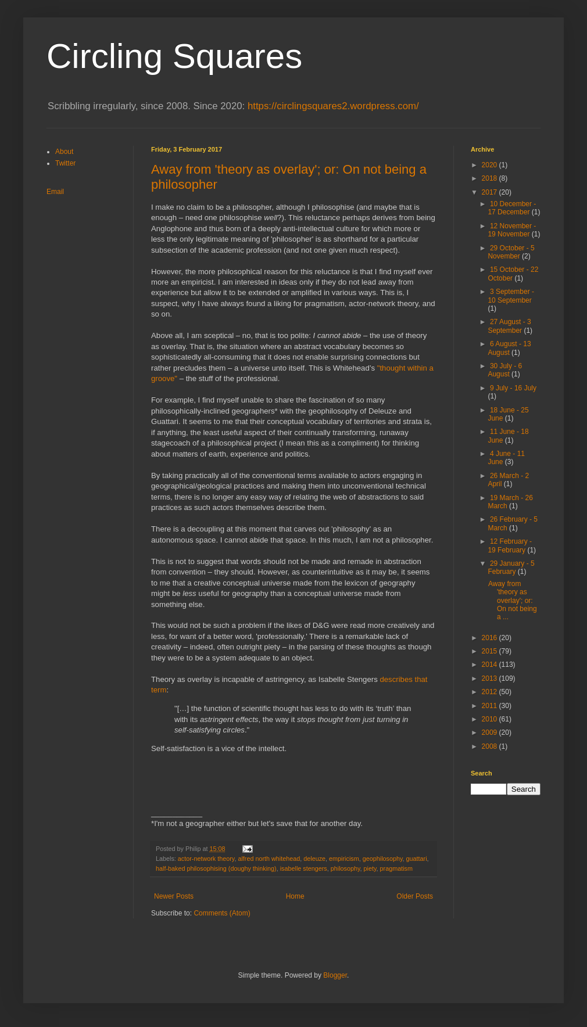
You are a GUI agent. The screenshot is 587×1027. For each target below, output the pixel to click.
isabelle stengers (303, 868)
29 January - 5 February (511, 567)
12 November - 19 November (512, 230)
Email (55, 192)
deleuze (314, 858)
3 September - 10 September (511, 296)
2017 (490, 192)
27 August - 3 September (509, 326)
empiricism (344, 858)
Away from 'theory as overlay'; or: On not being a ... (512, 601)
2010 (490, 719)
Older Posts (414, 896)
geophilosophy (383, 858)
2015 (490, 651)
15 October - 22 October (513, 273)
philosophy (345, 868)
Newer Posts (174, 896)
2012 (490, 692)
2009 (490, 732)
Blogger (335, 975)
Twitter (65, 163)
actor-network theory (206, 858)
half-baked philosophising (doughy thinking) (216, 868)
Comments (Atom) (222, 913)
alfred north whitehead (269, 858)
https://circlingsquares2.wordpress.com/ (333, 106)
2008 (490, 746)
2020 (490, 165)
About (64, 152)
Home (295, 896)
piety (370, 868)
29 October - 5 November (511, 252)
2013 (490, 678)
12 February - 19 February (510, 545)
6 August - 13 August (509, 348)
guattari (416, 858)
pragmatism (396, 868)
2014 (490, 664)
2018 (490, 178)
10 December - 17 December (512, 208)
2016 (490, 638)
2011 (490, 706)
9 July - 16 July (513, 388)
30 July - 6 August (505, 370)
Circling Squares (174, 56)
